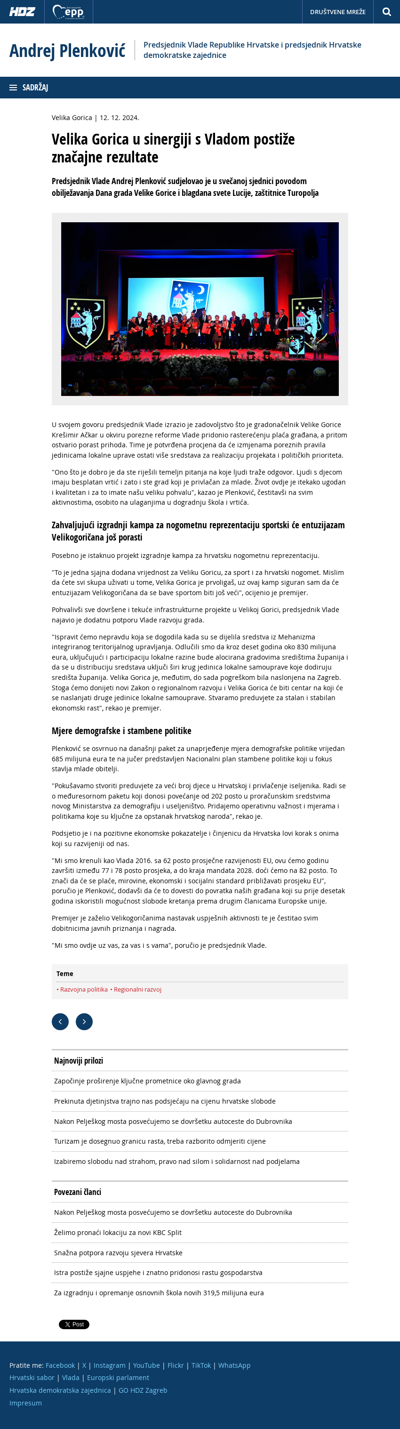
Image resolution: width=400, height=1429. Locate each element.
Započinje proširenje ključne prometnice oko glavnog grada (147, 1080)
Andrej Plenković (67, 50)
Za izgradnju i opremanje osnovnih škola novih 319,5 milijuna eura (159, 1292)
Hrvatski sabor (32, 1377)
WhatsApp (234, 1365)
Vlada (71, 1377)
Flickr (176, 1365)
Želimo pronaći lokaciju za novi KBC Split (118, 1232)
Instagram (110, 1365)
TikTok (201, 1365)
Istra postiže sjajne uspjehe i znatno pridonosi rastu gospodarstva (158, 1272)
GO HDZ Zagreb (143, 1390)
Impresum (25, 1402)
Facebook (60, 1365)
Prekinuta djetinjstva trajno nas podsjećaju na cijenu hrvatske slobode (165, 1101)
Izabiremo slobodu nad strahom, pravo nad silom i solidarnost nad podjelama (177, 1161)
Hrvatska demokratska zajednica (60, 1390)
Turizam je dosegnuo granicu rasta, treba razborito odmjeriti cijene (160, 1141)
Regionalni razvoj (137, 989)
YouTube (146, 1365)
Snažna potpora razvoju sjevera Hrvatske (118, 1252)
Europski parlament (118, 1377)
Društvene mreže (338, 12)
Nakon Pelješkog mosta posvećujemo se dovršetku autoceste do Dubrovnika (173, 1121)
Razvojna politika (84, 989)
